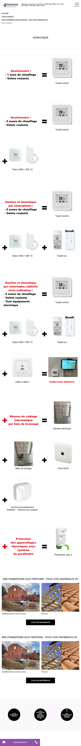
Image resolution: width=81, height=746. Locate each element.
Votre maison (8, 16)
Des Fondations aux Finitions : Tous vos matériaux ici (25, 20)
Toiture (44, 614)
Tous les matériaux (40, 622)
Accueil (5, 13)
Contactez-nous (20, 742)
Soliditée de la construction (14, 614)
